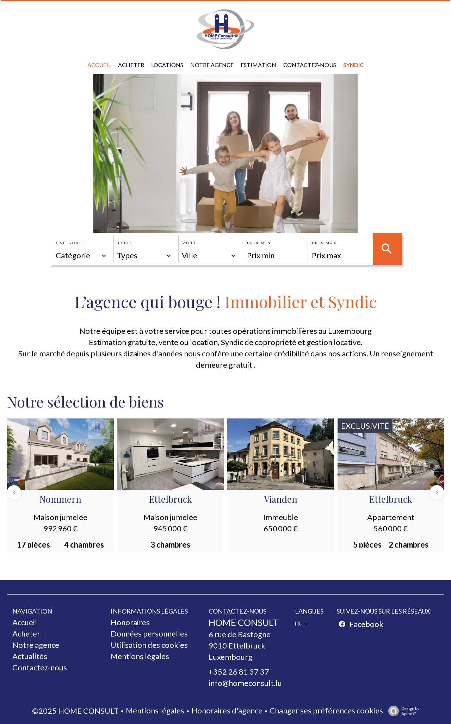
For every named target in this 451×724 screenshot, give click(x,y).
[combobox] (81, 255)
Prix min (259, 243)
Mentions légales (155, 710)
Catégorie (70, 243)
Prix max (324, 243)
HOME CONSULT (243, 622)
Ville (190, 243)
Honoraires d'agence (226, 710)
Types (125, 243)
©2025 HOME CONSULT (75, 711)
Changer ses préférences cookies (326, 710)
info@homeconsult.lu (245, 683)
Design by (402, 711)
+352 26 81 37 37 (239, 671)
